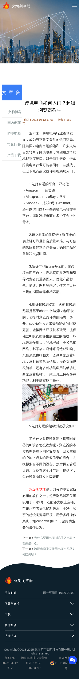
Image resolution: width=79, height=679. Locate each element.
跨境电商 (14, 133)
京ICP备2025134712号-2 (10, 663)
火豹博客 (14, 112)
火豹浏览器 (16, 5)
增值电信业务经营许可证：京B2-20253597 (34, 663)
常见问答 (14, 144)
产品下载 (14, 155)
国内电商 (14, 123)
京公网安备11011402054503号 (65, 663)
